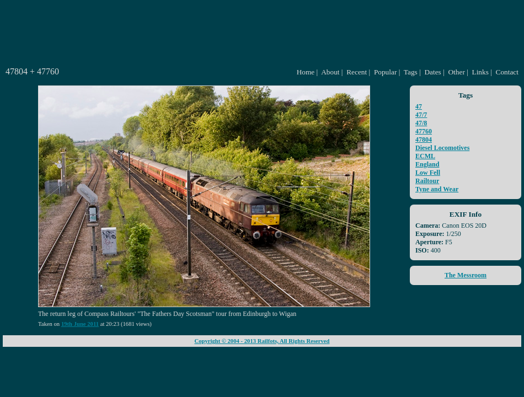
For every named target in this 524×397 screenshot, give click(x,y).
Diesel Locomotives (442, 148)
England (427, 164)
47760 (423, 131)
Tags (411, 72)
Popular (385, 72)
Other (456, 72)
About (330, 72)
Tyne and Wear (436, 189)
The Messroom (465, 275)
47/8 (421, 123)
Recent (356, 72)
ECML (425, 156)
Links (480, 72)
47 (418, 106)
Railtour (427, 181)
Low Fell (427, 172)
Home (306, 72)
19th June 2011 (80, 324)
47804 (423, 139)
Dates (432, 72)
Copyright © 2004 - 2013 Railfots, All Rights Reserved (261, 341)
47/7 (421, 115)
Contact (507, 72)
